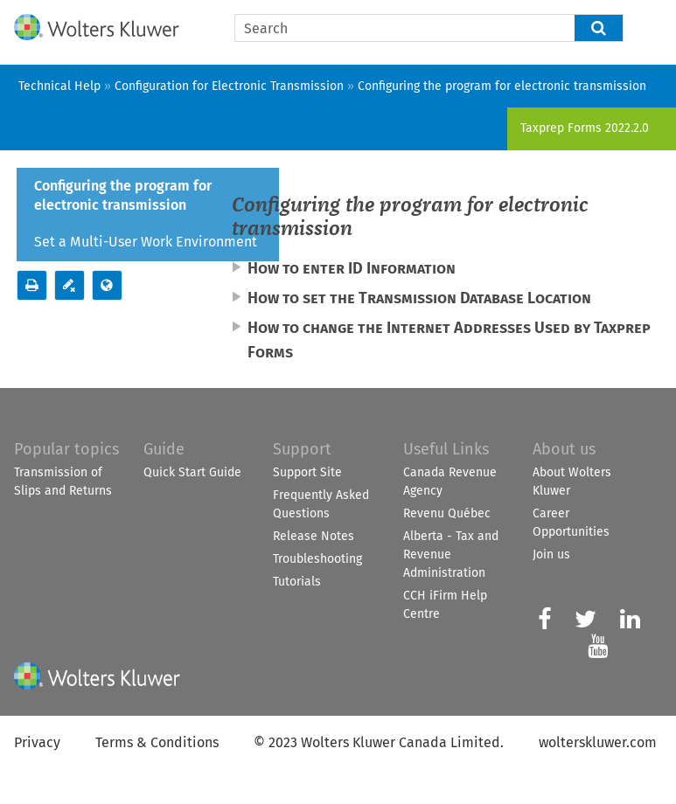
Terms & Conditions (157, 742)
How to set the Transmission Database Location (419, 298)
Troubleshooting (317, 558)
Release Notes (313, 536)
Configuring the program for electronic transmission (123, 195)
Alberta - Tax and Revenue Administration (450, 554)
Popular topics (66, 449)
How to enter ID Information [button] (351, 268)
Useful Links (446, 449)
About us (564, 449)
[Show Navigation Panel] (652, 24)
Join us (551, 554)
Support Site (307, 472)
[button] (599, 28)
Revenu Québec (447, 513)
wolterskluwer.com (598, 742)
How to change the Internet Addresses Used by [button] (449, 339)
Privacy (37, 742)
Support (302, 449)
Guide (164, 449)
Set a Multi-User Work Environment (145, 241)
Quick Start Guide (192, 472)
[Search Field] (429, 28)
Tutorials (297, 581)
